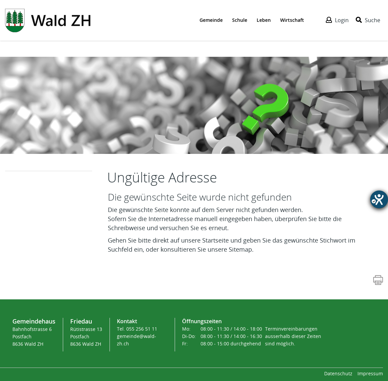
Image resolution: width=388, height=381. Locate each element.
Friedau (81, 321)
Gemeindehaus (33, 321)
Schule (239, 20)
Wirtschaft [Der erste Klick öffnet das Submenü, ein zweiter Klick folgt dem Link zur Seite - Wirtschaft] (292, 20)
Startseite (215, 240)
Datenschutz (338, 374)
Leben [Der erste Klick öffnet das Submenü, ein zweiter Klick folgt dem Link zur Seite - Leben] (264, 20)
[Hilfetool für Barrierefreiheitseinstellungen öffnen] (379, 199)
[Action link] (47, 20)
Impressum (370, 374)
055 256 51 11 (141, 329)
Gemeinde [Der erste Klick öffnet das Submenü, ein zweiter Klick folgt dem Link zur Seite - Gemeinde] (211, 20)
